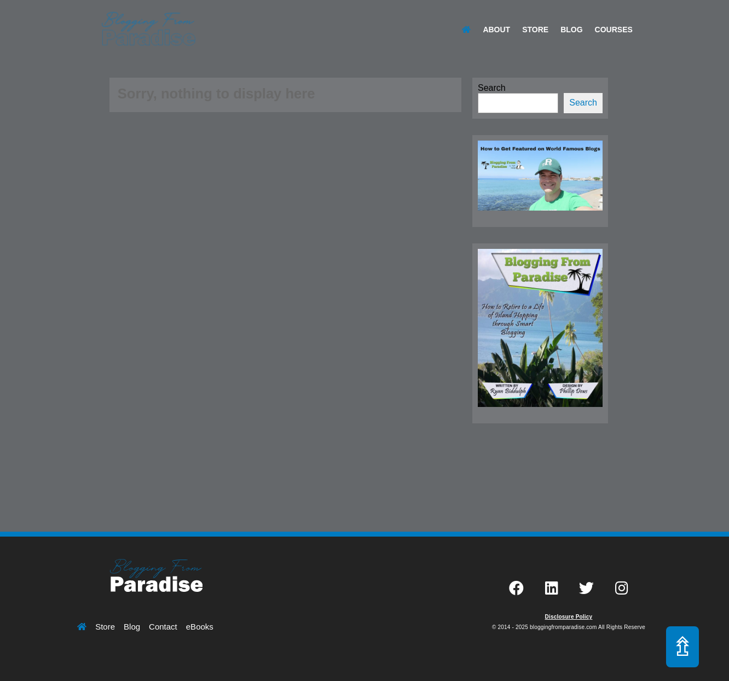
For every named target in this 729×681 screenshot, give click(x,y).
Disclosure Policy (569, 617)
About (496, 29)
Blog (571, 29)
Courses (614, 29)
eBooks (199, 626)
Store (535, 29)
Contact (163, 626)
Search (492, 87)
